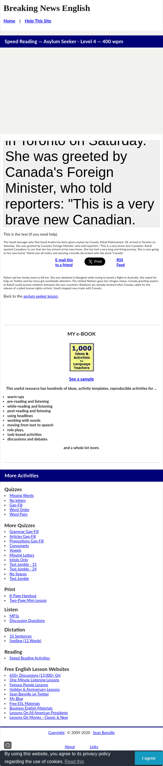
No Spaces (18, 574)
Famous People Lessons (28, 684)
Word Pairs (18, 514)
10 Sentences (20, 636)
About (70, 746)
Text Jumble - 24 (23, 569)
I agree (149, 758)
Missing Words (21, 495)
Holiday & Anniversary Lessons (34, 689)
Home (9, 20)
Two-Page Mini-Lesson (28, 600)
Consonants (19, 545)
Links (94, 746)
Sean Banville (104, 732)
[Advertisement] (81, 90)
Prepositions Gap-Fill (26, 541)
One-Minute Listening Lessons (34, 680)
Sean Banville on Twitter (29, 694)
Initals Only (18, 559)
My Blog (16, 698)
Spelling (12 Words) (25, 640)
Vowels (15, 550)
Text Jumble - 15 (23, 564)
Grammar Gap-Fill (24, 531)
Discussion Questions (27, 620)
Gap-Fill (15, 505)
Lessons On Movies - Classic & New (38, 717)
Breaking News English (46, 8)
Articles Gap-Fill (22, 536)
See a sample (81, 378)
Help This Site (38, 20)
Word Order (19, 509)
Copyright (56, 732)
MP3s (14, 616)
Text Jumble (19, 578)
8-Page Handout (22, 595)
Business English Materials (30, 708)
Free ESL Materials (24, 703)
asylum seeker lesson (40, 296)
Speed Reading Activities (29, 658)
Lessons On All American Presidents (38, 712)
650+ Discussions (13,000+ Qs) (35, 675)
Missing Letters (21, 555)
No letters (17, 500)
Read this (74, 761)
